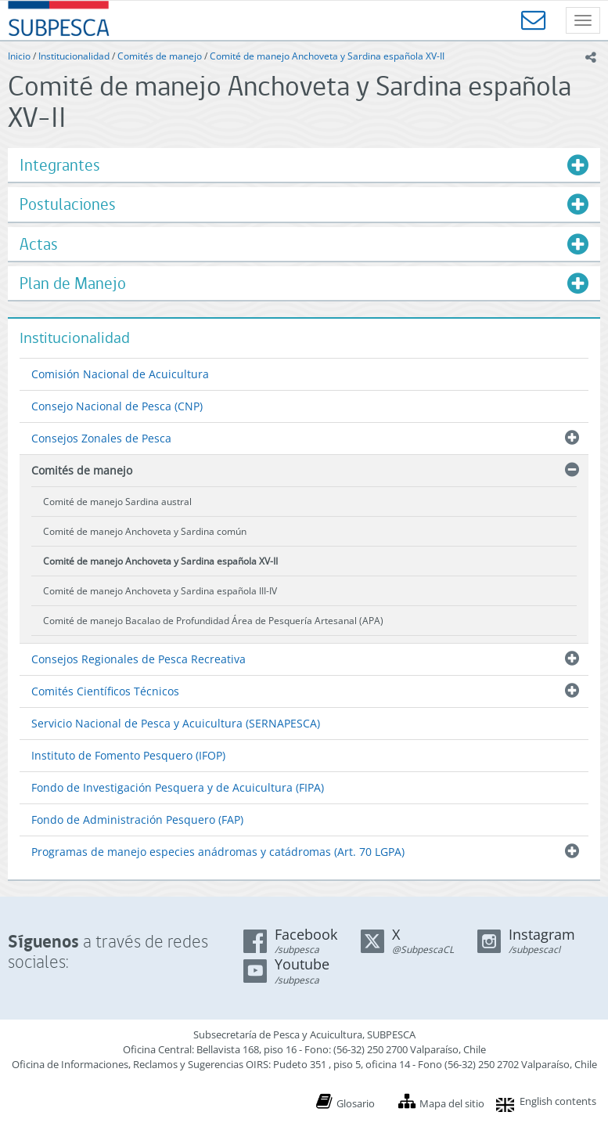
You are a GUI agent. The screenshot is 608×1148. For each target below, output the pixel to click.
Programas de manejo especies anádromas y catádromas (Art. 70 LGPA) (218, 851)
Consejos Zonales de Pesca (101, 438)
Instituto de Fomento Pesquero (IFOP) (128, 755)
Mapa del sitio (451, 1103)
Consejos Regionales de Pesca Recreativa (138, 659)
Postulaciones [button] (68, 204)
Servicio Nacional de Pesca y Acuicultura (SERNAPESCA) (175, 723)
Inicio (19, 56)
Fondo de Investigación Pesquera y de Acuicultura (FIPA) (177, 787)
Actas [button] (39, 244)
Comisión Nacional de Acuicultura (120, 373)
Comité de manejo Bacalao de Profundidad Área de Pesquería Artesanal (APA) (213, 620)
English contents (558, 1101)
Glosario (355, 1103)
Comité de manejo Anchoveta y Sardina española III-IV (160, 590)
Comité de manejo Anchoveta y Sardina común (144, 531)
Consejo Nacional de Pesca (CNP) (117, 406)
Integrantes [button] (60, 165)
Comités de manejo (159, 56)
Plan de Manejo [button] (73, 283)
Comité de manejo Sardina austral (117, 501)
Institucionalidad (74, 56)
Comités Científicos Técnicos (105, 691)
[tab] (304, 165)
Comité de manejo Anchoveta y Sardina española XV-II (327, 56)
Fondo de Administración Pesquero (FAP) (137, 819)
